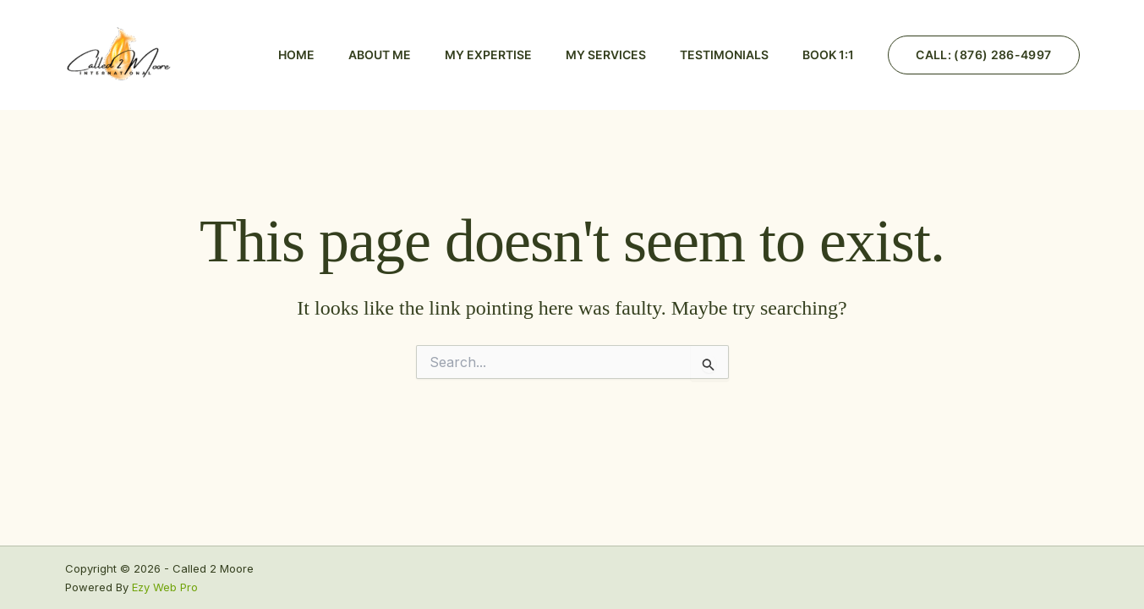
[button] (983, 55)
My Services (606, 54)
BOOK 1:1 (828, 54)
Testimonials (724, 54)
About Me (379, 54)
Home (296, 54)
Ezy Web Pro (165, 587)
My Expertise (488, 54)
